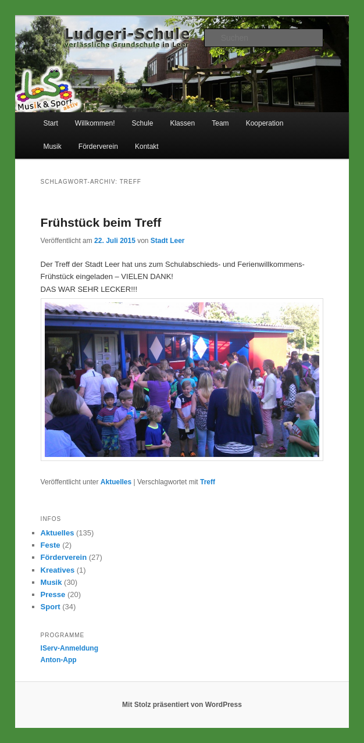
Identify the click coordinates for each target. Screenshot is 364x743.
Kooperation (265, 123)
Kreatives (58, 570)
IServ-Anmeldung (69, 648)
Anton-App (59, 660)
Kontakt (147, 146)
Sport (50, 606)
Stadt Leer (168, 241)
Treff (207, 482)
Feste (50, 545)
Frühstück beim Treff (101, 222)
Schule (143, 123)
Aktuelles (116, 482)
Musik (52, 146)
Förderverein (98, 146)
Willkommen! (95, 123)
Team (220, 123)
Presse (53, 594)
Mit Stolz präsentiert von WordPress (182, 705)
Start (50, 123)
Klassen (182, 123)
